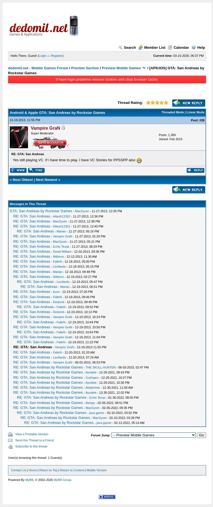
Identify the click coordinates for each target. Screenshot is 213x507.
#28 (201, 120)
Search (127, 47)
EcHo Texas (61, 246)
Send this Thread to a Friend (34, 440)
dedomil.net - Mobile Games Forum (38, 68)
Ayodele (91, 372)
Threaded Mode (172, 112)
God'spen (92, 377)
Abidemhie (92, 387)
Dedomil (58, 302)
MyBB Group (62, 480)
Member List (152, 47)
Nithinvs (58, 256)
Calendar (178, 47)
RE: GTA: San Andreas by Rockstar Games (48, 367)
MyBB (29, 480)
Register (56, 55)
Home (33, 470)
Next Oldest (23, 180)
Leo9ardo (59, 266)
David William (62, 251)
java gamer (96, 412)
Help (198, 47)
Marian (61, 231)
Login (42, 55)
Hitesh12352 (61, 216)
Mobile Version (96, 470)
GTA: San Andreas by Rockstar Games (41, 211)
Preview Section (85, 68)
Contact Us (18, 470)
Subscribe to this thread (31, 446)
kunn (56, 291)
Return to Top (48, 470)
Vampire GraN (62, 236)
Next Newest (46, 180)
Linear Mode (196, 112)
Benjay (90, 402)
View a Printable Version (31, 434)
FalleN (57, 261)
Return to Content (72, 470)
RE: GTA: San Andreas (31, 216)
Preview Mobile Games (121, 68)
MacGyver (82, 211)
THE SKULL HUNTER (101, 367)
